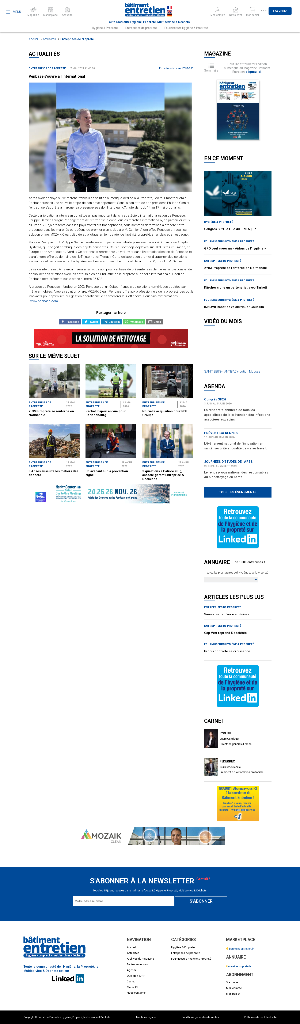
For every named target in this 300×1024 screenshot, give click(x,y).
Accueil (33, 39)
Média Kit (132, 987)
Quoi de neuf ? (136, 975)
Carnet (131, 981)
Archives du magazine (140, 958)
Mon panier (233, 993)
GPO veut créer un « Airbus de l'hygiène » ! (235, 248)
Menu (13, 12)
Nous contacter (136, 992)
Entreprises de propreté (141, 28)
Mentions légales (146, 1017)
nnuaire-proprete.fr (238, 966)
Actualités (49, 39)
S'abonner (284, 10)
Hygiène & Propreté (105, 28)
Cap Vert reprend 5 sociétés (225, 633)
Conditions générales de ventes (200, 1017)
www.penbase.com (44, 301)
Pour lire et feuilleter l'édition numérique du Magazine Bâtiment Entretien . (247, 68)
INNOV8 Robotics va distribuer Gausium (234, 307)
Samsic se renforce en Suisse (226, 614)
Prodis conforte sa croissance (227, 651)
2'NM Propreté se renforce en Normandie (235, 268)
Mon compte (234, 988)
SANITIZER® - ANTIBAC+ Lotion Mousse (232, 371)
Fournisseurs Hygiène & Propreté (186, 28)
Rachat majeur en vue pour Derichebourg (106, 413)
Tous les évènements (238, 492)
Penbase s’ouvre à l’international (57, 76)
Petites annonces (137, 964)
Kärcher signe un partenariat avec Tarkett (235, 287)
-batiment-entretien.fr (240, 948)
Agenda (132, 970)
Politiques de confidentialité (260, 1017)
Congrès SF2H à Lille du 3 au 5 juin (230, 229)
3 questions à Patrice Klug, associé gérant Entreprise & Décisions (163, 475)
